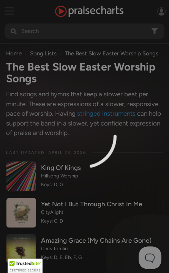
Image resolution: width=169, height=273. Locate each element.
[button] (25, 266)
